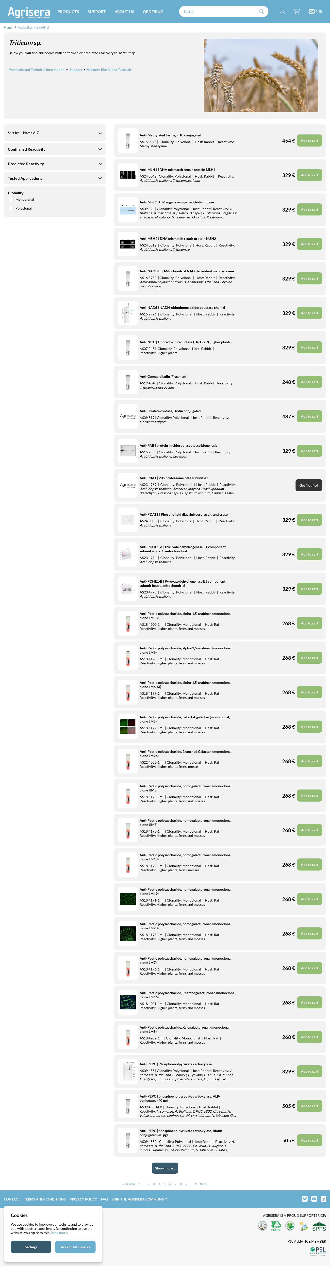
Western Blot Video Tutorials (109, 69)
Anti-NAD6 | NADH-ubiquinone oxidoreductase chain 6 (182, 307)
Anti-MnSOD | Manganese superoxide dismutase (177, 202)
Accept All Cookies (75, 1247)
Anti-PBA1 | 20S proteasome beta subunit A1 (174, 478)
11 (196, 1183)
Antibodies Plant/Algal (33, 27)
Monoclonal (21, 199)
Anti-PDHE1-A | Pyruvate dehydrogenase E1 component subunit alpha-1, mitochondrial (183, 549)
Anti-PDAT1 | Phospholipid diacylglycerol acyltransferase (184, 514)
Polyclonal (20, 208)
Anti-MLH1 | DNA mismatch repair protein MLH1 (177, 169)
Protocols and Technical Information (37, 69)
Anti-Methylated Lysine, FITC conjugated (170, 135)
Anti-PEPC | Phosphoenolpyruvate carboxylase (176, 1064)
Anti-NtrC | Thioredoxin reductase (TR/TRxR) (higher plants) (185, 342)
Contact (12, 1199)
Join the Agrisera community (139, 1199)
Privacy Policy (83, 1199)
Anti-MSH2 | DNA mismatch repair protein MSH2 (178, 238)
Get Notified (308, 485)
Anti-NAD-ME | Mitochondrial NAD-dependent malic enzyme (187, 271)
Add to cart (309, 726)
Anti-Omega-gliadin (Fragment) (163, 376)
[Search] (223, 11)
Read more (59, 1233)
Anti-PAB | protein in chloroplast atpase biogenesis (178, 445)
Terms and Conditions (45, 1199)
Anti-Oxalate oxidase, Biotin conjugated (170, 411)
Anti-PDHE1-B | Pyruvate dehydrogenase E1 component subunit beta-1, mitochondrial (182, 583)
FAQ (104, 1199)
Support (75, 69)
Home (8, 27)
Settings (31, 1247)
